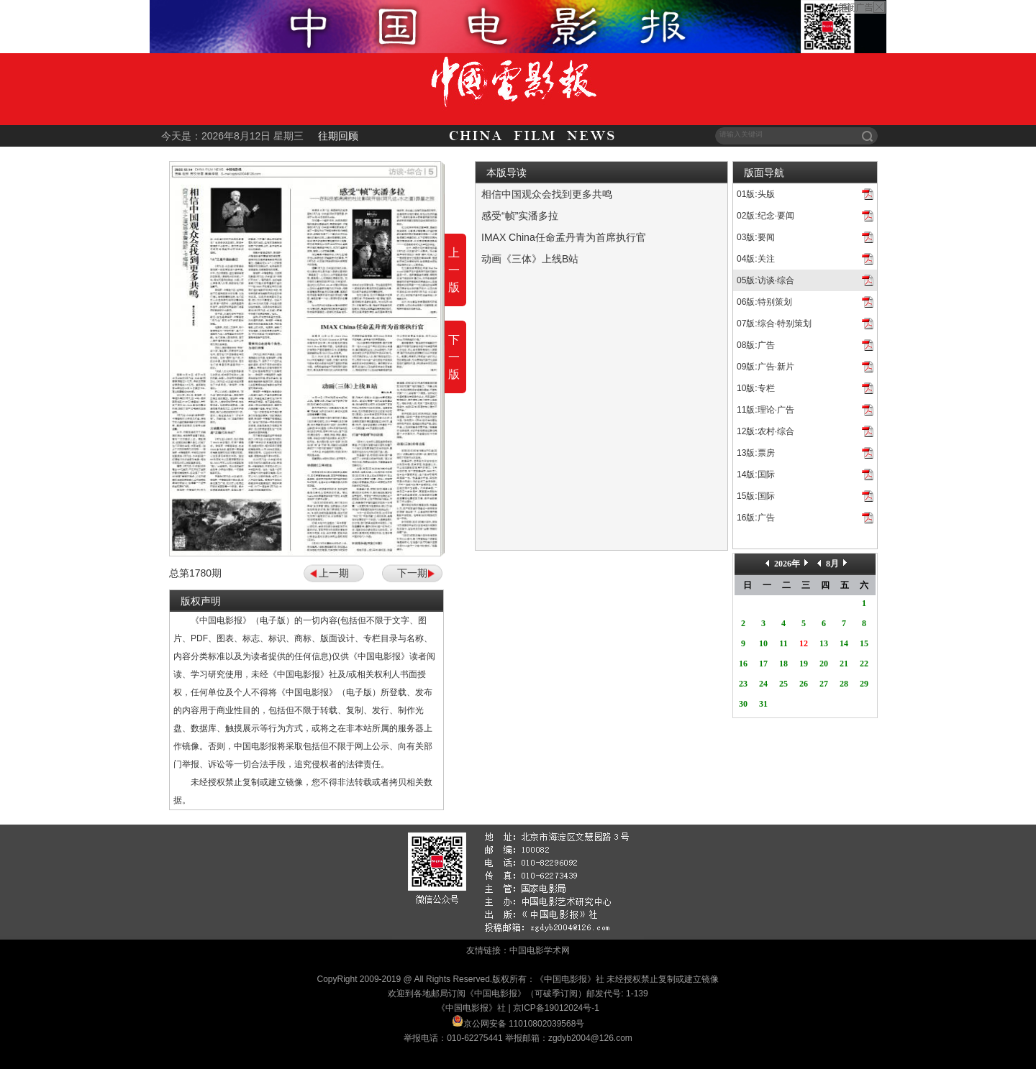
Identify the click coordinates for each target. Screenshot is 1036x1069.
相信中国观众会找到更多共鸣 (546, 194)
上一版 (454, 270)
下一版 (454, 357)
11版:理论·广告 (765, 410)
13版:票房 (756, 453)
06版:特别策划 (764, 302)
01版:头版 (756, 194)
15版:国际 (756, 496)
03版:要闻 (756, 237)
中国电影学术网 (539, 950)
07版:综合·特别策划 (774, 323)
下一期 (412, 573)
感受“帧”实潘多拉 (519, 215)
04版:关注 (756, 259)
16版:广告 (756, 518)
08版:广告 (756, 345)
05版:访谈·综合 (765, 280)
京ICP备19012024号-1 (556, 1008)
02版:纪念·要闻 (765, 216)
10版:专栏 (756, 388)
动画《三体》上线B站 (529, 259)
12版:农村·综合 (765, 431)
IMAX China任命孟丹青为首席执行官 (563, 237)
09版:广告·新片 (765, 367)
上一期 (334, 573)
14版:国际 (756, 474)
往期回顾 (338, 136)
